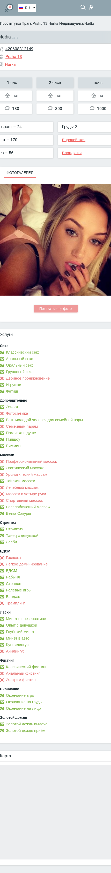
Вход (91, 7)
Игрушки (13, 384)
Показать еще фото (55, 309)
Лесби (11, 542)
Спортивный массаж (24, 500)
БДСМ (11, 570)
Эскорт (12, 407)
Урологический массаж (26, 474)
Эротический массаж (24, 468)
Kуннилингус (17, 644)
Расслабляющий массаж (28, 507)
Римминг (14, 446)
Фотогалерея (19, 173)
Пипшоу (13, 439)
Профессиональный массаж (31, 461)
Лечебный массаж (22, 487)
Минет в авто (17, 638)
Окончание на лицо (23, 708)
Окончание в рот (21, 695)
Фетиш (12, 391)
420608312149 (19, 48)
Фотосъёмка (17, 413)
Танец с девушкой (22, 535)
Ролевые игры (19, 590)
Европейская (73, 140)
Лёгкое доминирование (27, 564)
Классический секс (23, 352)
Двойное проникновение (28, 378)
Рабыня (13, 577)
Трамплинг (15, 603)
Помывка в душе (21, 433)
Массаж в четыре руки (26, 494)
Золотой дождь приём (25, 730)
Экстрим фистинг (21, 679)
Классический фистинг (26, 666)
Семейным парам (22, 426)
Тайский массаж (20, 481)
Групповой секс (19, 371)
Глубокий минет (20, 631)
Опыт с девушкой (21, 625)
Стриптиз (14, 529)
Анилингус (15, 651)
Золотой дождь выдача (27, 724)
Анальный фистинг (23, 673)
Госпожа (13, 557)
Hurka (53, 23)
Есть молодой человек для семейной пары (44, 420)
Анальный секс (19, 358)
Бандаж (13, 596)
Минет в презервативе (26, 618)
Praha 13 (40, 23)
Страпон (13, 583)
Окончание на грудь (24, 702)
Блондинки (72, 153)
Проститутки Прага (16, 23)
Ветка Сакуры (18, 513)
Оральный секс (19, 365)
